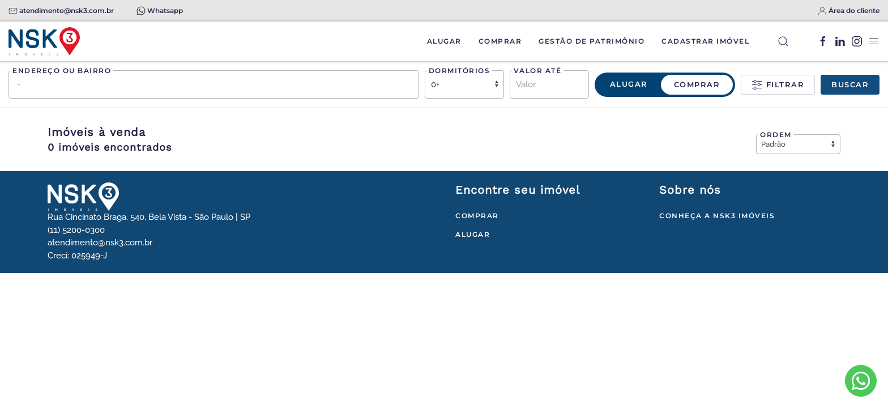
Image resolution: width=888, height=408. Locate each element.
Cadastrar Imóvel (705, 41)
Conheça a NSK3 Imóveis (717, 215)
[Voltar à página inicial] (44, 41)
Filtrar (778, 85)
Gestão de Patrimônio (591, 41)
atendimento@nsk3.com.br (66, 10)
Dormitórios (459, 70)
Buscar (850, 84)
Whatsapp (165, 10)
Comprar (500, 41)
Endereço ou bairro (61, 70)
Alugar (444, 41)
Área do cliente (854, 10)
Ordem (776, 134)
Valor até (538, 70)
